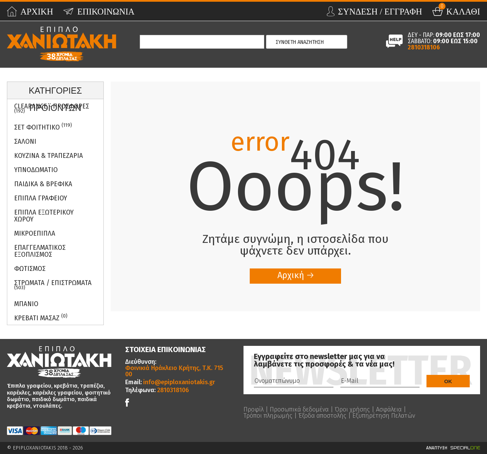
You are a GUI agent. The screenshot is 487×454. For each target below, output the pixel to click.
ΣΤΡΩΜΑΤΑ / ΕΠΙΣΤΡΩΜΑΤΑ (53, 284)
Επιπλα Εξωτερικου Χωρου (44, 215)
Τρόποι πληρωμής (268, 416)
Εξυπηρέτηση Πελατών (383, 416)
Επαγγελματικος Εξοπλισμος (40, 250)
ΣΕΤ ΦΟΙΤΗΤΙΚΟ (43, 126)
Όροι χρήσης (352, 409)
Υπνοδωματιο (36, 169)
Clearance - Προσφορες (51, 108)
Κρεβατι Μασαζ (40, 317)
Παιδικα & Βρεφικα (43, 184)
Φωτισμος (30, 268)
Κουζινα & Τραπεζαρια (48, 155)
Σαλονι (25, 141)
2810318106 (424, 47)
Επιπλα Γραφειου (40, 198)
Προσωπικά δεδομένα (299, 409)
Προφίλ (254, 409)
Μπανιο (26, 304)
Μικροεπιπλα (34, 233)
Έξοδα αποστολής (322, 416)
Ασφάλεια (389, 409)
